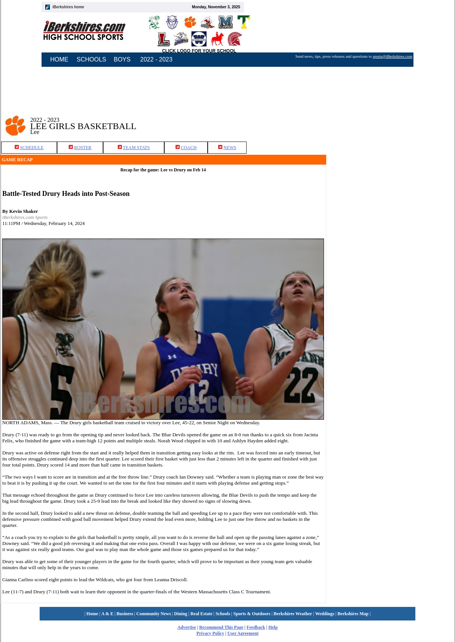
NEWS (230, 147)
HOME (59, 59)
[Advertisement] (360, 222)
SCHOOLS (91, 59)
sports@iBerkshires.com (392, 56)
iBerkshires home (68, 7)
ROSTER (82, 147)
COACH (189, 147)
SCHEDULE (32, 147)
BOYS (122, 59)
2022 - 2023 (156, 59)
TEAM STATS (136, 147)
